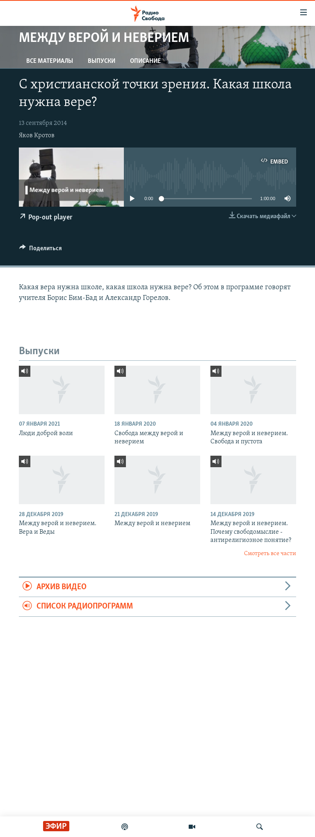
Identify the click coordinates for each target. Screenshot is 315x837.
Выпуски (101, 61)
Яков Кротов (37, 135)
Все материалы (49, 61)
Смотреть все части (270, 554)
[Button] (40, 250)
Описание (145, 61)
